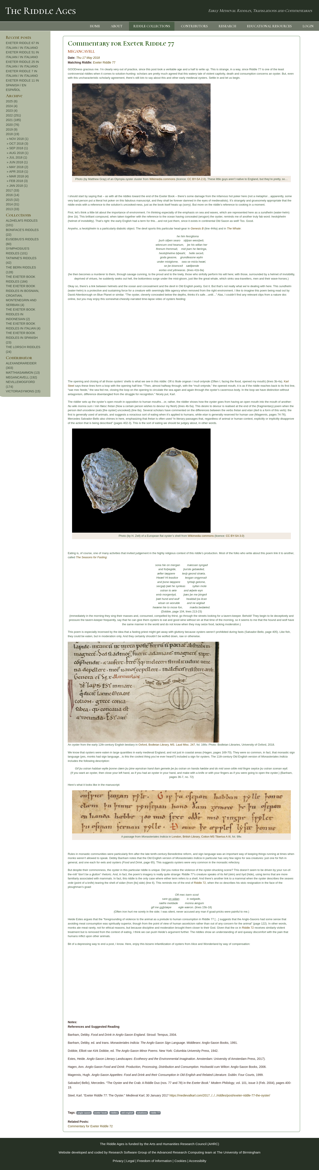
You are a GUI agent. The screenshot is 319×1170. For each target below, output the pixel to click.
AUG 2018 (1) (287, 153)
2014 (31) (281, 204)
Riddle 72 (146, 882)
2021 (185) (282, 120)
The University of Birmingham (238, 1152)
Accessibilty (197, 1161)
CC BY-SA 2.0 (142, 179)
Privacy (118, 1161)
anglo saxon (30, 1112)
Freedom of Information (154, 1161)
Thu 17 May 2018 (34, 57)
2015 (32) (281, 199)
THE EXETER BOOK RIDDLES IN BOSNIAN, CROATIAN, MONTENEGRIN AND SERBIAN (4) (291, 295)
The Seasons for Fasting (37, 557)
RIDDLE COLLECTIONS (151, 26)
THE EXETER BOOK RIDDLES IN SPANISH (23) (290, 337)
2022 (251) (282, 115)
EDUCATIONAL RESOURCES (269, 26)
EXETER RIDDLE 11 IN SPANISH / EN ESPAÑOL (291, 85)
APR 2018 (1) (287, 171)
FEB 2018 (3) (287, 181)
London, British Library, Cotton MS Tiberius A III (147, 836)
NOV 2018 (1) (287, 139)
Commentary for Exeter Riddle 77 (67, 43)
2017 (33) (281, 190)
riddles (60, 1112)
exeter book (46, 1112)
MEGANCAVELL (27, 51)
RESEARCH (227, 26)
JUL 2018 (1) (287, 157)
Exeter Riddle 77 (50, 62)
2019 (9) (280, 129)
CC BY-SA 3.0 (181, 535)
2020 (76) (281, 124)
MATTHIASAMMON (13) (291, 372)
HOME (95, 26)
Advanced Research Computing (180, 1152)
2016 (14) (281, 195)
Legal (130, 1161)
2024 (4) (280, 106)
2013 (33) (281, 209)
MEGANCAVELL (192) (290, 377)
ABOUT (116, 26)
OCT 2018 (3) (287, 143)
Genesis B (143, 228)
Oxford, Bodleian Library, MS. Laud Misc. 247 (113, 744)
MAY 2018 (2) (287, 167)
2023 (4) (280, 110)
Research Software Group (128, 1152)
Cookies (180, 1161)
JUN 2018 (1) (287, 162)
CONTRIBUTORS (194, 26)
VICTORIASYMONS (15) (291, 391)
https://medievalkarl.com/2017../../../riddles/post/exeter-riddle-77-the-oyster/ (166, 1095)
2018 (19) (281, 134)
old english (74, 1112)
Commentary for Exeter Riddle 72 (36, 1126)
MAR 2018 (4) (287, 176)
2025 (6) (280, 101)
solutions (88, 1112)
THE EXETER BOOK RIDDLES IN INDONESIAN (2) (289, 314)
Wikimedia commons (109, 179)
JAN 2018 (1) (287, 185)
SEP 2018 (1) (287, 148)
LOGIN (308, 26)
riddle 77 (101, 1112)
